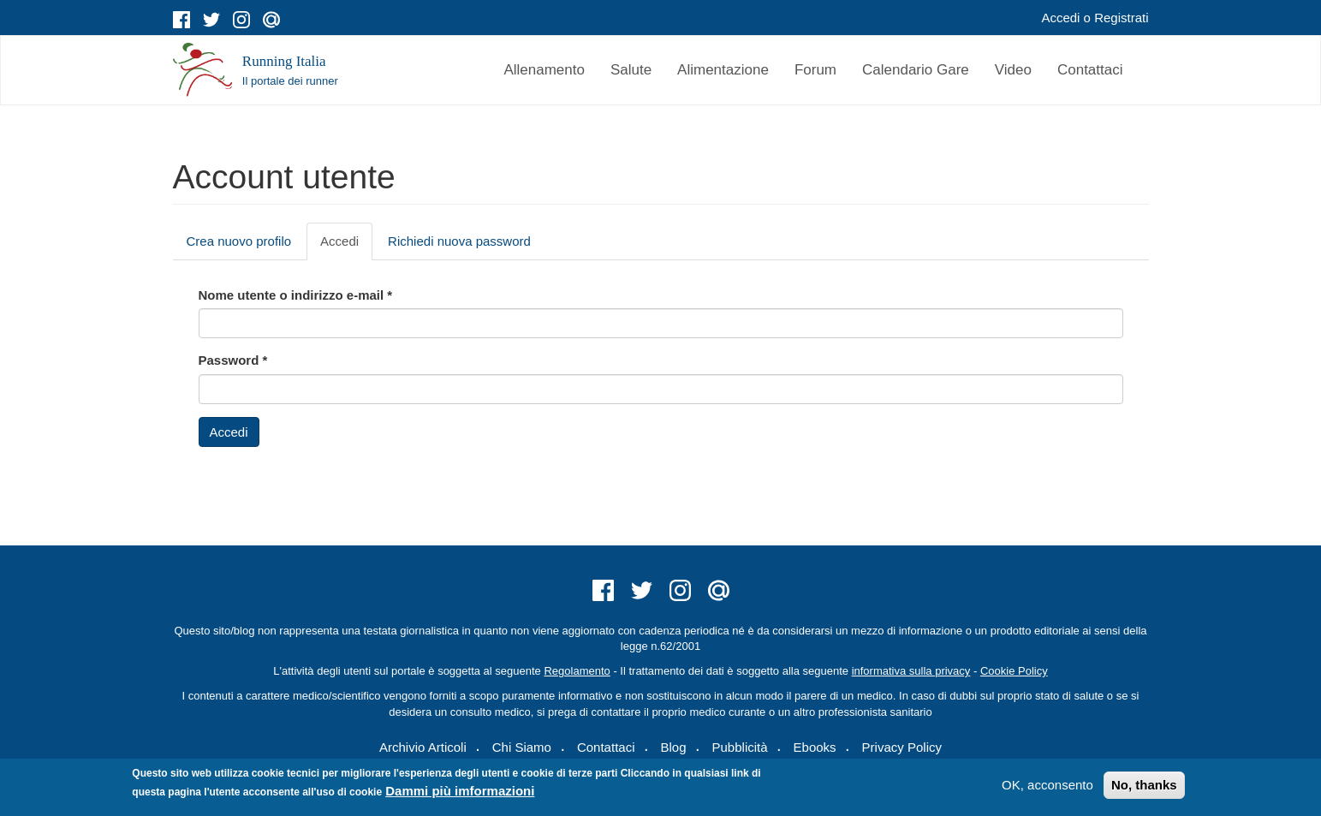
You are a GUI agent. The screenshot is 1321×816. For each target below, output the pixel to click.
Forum (815, 70)
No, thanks (1144, 784)
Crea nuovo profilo (239, 241)
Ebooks (815, 747)
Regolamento (577, 670)
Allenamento (544, 70)
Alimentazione (723, 70)
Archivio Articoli (423, 747)
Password (233, 360)
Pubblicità (740, 747)
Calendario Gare (915, 70)
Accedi (1060, 17)
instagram (241, 19)
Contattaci (1090, 70)
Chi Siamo (521, 747)
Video (1013, 70)
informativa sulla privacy (911, 670)
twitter (211, 19)
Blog (673, 747)
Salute (631, 70)
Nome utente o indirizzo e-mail (296, 295)
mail (271, 19)
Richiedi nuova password (459, 241)
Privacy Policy (902, 747)
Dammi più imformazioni (459, 790)
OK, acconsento (1047, 784)
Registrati (1121, 17)
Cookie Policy (1014, 670)
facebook (181, 19)
